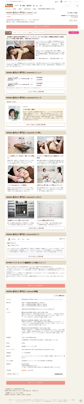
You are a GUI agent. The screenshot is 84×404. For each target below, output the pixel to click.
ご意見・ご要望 (37, 5)
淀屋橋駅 (7, 394)
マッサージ (8, 8)
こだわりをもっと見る (35, 228)
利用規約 (29, 399)
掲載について (12, 399)
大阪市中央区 (27, 8)
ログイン (71, 1)
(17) (30, 32)
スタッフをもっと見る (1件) (35, 124)
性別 (58, 1)
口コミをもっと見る (35, 256)
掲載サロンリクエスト (58, 399)
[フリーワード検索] (69, 6)
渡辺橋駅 (23, 394)
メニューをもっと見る (35, 91)
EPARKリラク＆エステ (9, 5)
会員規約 (25, 399)
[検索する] (77, 6)
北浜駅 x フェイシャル (17, 390)
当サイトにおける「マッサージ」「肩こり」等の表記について (30, 401)
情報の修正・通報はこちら (12, 373)
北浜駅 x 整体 (8, 390)
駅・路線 (22, 5)
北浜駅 (34, 8)
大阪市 (20, 8)
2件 (73, 20)
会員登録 (65, 1)
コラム (46, 399)
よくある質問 (35, 399)
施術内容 (29, 5)
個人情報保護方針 (47, 401)
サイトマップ (55, 401)
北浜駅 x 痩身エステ (27, 390)
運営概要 (60, 401)
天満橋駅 (18, 394)
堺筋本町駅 (28, 394)
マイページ (76, 1)
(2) (41, 32)
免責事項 (65, 401)
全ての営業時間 (74, 17)
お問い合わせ (41, 399)
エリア (16, 5)
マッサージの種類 (71, 399)
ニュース (50, 399)
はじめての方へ (19, 399)
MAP (35, 12)
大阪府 (14, 8)
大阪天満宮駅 (12, 394)
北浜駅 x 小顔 (35, 390)
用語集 (64, 399)
